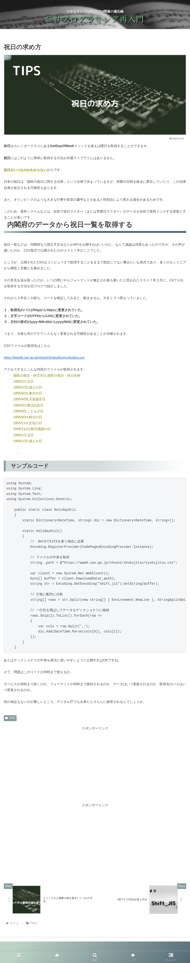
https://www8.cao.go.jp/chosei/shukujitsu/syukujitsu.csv (44, 357)
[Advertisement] (95, 764)
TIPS (10, 718)
